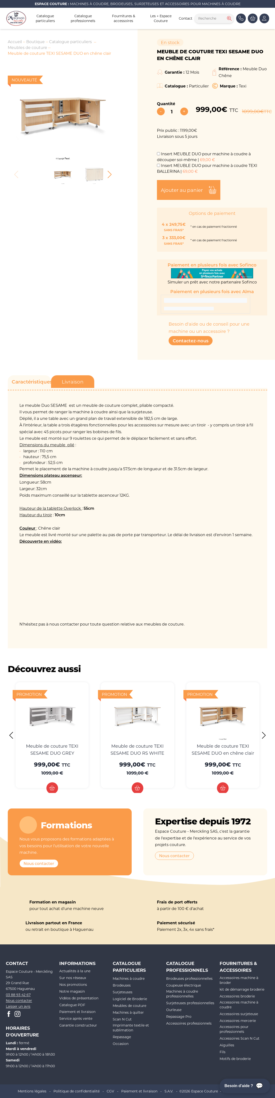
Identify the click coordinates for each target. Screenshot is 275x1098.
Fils (222, 1052)
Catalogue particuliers (45, 18)
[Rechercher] (228, 18)
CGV (110, 1091)
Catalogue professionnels (83, 18)
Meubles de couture (27, 47)
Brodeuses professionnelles (189, 978)
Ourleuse (173, 1009)
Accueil (15, 41)
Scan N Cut (122, 1019)
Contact (185, 18)
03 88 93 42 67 (18, 994)
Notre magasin (72, 991)
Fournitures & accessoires (123, 18)
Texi (242, 85)
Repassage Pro (178, 1016)
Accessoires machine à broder (239, 980)
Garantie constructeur (78, 1025)
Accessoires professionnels (189, 1023)
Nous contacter (39, 863)
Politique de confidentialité (76, 1091)
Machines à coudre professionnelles (182, 993)
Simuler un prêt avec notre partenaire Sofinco (212, 276)
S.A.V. (168, 1091)
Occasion (121, 1043)
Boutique (35, 41)
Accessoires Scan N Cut (239, 1038)
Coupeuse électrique (183, 985)
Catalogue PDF (72, 1005)
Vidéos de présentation (78, 998)
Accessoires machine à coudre (239, 1004)
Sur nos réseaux (72, 977)
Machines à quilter (128, 1012)
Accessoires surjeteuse (239, 1014)
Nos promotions (73, 984)
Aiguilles (227, 1045)
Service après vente (75, 1018)
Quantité (166, 103)
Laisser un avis (18, 1006)
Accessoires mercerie (238, 1020)
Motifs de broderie (235, 1058)
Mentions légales (32, 1091)
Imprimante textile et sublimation (131, 1027)
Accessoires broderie (237, 996)
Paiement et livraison (77, 1011)
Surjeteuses (122, 992)
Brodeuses (122, 985)
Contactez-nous (190, 341)
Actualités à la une (74, 971)
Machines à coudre (129, 978)
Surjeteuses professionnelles (190, 1003)
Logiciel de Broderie (130, 998)
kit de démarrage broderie (242, 989)
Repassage (122, 1037)
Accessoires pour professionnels (234, 1029)
